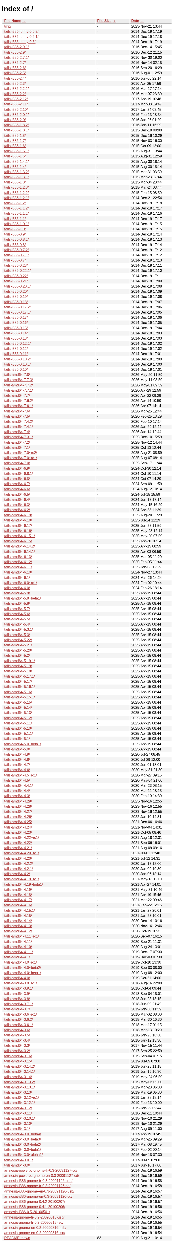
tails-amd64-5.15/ (18, 702)
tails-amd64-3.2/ (17, 1051)
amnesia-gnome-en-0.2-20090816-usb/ (35, 1228)
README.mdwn (17, 1238)
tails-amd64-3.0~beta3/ (22, 1139)
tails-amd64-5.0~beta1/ (22, 744)
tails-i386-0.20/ (16, 291)
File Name (12, 21)
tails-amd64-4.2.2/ (18, 864)
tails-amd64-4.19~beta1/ (23, 884)
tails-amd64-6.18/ (18, 520)
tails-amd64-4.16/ (18, 905)
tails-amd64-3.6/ (17, 1030)
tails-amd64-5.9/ (17, 593)
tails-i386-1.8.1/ (16, 130)
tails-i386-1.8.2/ (16, 125)
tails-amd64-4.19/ (18, 890)
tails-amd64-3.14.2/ (19, 1066)
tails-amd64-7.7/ (17, 395)
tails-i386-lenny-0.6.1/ (21, 37)
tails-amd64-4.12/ (18, 931)
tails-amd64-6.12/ (18, 562)
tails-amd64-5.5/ (17, 619)
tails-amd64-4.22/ (18, 843)
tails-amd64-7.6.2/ (18, 401)
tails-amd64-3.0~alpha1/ (23, 1155)
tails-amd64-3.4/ (17, 1040)
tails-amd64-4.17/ (18, 900)
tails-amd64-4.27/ (18, 811)
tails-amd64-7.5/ (17, 416)
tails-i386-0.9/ (15, 234)
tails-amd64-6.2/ (17, 510)
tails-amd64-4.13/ (18, 926)
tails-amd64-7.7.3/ (18, 380)
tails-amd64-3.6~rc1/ (20, 1014)
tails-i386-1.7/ (15, 141)
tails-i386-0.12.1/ (17, 343)
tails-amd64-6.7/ (17, 484)
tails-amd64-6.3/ (17, 505)
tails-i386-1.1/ (15, 219)
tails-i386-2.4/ (15, 78)
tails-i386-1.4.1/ (16, 162)
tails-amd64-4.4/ (17, 791)
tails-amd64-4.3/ (17, 796)
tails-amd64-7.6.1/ (18, 406)
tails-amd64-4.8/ (17, 759)
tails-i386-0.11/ (16, 354)
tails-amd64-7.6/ (17, 411)
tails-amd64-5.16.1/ (19, 687)
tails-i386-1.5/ (15, 156)
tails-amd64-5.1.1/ (18, 733)
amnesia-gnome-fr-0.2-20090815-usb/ (34, 1217)
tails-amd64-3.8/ (17, 999)
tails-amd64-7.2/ (17, 442)
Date (135, 21)
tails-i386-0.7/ (15, 260)
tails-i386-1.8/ (15, 135)
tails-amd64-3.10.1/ (19, 1118)
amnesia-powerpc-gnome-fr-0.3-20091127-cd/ (40, 1170)
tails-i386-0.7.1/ (16, 255)
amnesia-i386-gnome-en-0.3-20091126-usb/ (39, 1191)
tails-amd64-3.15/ (18, 1061)
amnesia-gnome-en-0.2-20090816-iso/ (34, 1233)
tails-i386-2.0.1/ (16, 115)
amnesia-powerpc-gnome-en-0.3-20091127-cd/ (41, 1176)
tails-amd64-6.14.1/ (19, 552)
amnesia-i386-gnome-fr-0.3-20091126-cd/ (37, 1186)
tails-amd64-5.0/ (17, 749)
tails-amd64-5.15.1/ (19, 697)
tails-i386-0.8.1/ (16, 239)
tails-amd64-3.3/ (17, 1045)
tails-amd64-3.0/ (17, 1165)
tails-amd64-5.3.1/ (18, 629)
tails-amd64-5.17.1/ (19, 676)
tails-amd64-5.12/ (18, 718)
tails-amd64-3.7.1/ (18, 1004)
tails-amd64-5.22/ (18, 640)
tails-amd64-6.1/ (17, 578)
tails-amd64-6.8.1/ (18, 473)
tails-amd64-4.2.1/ (18, 869)
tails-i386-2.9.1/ (16, 47)
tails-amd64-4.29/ (18, 801)
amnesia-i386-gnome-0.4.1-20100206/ (34, 1207)
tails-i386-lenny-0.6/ (20, 42)
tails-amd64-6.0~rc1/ (20, 583)
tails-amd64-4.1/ (17, 957)
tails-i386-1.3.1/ (16, 177)
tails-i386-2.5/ (15, 73)
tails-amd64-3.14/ (18, 1077)
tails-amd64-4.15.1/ (19, 910)
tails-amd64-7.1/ (17, 447)
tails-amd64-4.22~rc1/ (21, 838)
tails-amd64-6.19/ (18, 515)
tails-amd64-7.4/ (17, 432)
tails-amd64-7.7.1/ (18, 390)
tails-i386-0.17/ (16, 317)
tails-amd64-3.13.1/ (19, 1087)
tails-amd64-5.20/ (18, 650)
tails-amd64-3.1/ (17, 1129)
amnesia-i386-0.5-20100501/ (27, 1212)
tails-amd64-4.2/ (17, 874)
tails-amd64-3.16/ (18, 1056)
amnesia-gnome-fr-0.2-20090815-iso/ (33, 1222)
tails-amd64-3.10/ (18, 1123)
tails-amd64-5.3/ (17, 635)
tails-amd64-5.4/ (17, 624)
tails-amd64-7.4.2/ (18, 421)
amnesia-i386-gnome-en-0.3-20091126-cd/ (38, 1196)
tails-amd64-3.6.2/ (18, 1019)
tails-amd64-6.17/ (18, 526)
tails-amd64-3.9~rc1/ (20, 983)
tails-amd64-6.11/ (18, 567)
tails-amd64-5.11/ (18, 723)
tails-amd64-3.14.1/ (19, 1071)
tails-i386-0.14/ (16, 333)
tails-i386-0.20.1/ (17, 286)
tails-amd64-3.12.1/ (19, 1103)
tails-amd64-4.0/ (17, 978)
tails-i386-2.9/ (15, 52)
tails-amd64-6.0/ (17, 588)
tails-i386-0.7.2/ (16, 250)
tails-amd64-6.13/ (18, 557)
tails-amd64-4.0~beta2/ (22, 968)
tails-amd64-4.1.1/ (18, 952)
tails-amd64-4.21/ (18, 848)
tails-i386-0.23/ (16, 265)
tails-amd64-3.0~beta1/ (22, 1149)
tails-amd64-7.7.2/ (18, 385)
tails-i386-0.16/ (16, 323)
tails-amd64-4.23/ (18, 832)
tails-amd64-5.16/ (18, 692)
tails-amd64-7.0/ (17, 463)
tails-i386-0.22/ (16, 276)
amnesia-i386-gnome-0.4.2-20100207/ (34, 1202)
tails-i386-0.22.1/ (17, 271)
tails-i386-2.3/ (15, 83)
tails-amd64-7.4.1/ (18, 427)
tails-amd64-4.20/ (18, 858)
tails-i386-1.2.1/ (16, 198)
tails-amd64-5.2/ (17, 655)
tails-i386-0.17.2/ (17, 307)
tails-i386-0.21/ (16, 281)
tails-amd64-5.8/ (17, 603)
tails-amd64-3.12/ (18, 1108)
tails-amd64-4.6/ (17, 770)
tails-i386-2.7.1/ (16, 57)
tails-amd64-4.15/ (18, 916)
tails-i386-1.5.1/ (16, 151)
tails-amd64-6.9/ (17, 468)
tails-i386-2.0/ (15, 120)
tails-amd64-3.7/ (17, 1009)
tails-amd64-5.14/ (18, 707)
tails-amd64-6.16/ (18, 531)
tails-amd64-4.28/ (18, 806)
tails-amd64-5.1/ (17, 739)
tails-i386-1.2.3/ (16, 187)
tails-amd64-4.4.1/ (18, 785)
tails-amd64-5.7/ (17, 609)
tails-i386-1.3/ (15, 182)
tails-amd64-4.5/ (17, 780)
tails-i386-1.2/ (15, 203)
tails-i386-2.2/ (15, 94)
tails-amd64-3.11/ (18, 1113)
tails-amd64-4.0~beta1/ (22, 973)
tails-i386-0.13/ (16, 338)
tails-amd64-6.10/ (18, 572)
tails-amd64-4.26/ (18, 817)
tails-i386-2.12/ (16, 99)
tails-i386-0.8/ (15, 245)
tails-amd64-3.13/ (18, 1092)
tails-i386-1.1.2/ (16, 208)
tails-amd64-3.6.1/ (18, 1025)
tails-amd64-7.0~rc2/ (20, 453)
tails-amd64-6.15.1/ (19, 536)
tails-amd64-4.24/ (18, 827)
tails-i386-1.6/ (15, 146)
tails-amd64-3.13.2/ (19, 1082)
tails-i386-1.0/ (15, 229)
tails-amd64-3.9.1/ (18, 988)
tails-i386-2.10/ (16, 109)
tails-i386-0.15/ (16, 328)
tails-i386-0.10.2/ (17, 359)
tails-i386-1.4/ (15, 167)
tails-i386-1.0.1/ (16, 224)
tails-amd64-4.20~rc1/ (21, 853)
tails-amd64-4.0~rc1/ (20, 962)
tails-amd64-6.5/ (17, 494)
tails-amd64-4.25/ (18, 822)
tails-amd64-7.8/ (17, 375)
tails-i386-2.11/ (16, 104)
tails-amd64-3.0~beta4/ (22, 1134)
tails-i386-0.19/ (16, 297)
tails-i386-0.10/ (16, 369)
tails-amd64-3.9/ (17, 994)
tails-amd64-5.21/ (18, 645)
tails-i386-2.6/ (15, 68)
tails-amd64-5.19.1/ (19, 661)
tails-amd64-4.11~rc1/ (21, 936)
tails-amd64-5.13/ (18, 713)
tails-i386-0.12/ (16, 349)
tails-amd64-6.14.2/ (19, 546)
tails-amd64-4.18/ (18, 895)
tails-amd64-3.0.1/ (18, 1160)
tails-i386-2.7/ (15, 63)
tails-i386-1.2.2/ (16, 193)
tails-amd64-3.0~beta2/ (22, 1144)
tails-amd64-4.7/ (17, 765)
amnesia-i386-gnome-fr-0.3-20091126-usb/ (38, 1181)
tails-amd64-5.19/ (18, 666)
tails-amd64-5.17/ (18, 681)
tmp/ (7, 26)
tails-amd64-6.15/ (18, 541)
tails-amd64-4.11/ (18, 942)
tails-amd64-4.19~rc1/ (21, 879)
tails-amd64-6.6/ (17, 489)
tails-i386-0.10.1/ (17, 364)
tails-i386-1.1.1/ (16, 213)
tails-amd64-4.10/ (18, 947)
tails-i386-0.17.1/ (17, 312)
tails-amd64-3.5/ (17, 1035)
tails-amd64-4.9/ (17, 754)
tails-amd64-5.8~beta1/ (22, 598)
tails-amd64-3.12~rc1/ (21, 1097)
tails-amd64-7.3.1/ (18, 437)
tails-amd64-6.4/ (17, 500)
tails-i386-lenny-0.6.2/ (21, 31)
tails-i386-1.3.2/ (16, 172)
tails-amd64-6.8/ (17, 479)
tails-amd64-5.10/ (18, 728)
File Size (104, 21)
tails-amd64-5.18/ (18, 671)
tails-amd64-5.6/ (17, 614)
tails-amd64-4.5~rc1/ (20, 775)
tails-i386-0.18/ (16, 302)
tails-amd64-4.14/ (18, 921)
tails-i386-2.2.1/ (16, 89)
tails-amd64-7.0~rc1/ (20, 458)
